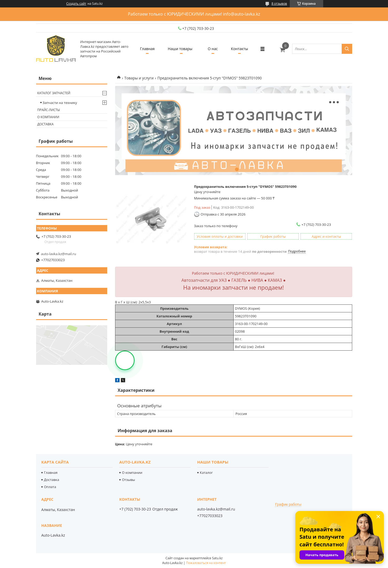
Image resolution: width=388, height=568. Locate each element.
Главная (147, 48)
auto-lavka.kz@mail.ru (58, 254)
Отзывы (128, 479)
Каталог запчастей (53, 93)
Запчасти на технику (60, 102)
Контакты (239, 48)
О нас (213, 48)
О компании (48, 117)
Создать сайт (76, 4)
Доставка (45, 124)
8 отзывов (279, 3)
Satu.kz (217, 558)
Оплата (50, 486)
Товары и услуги (139, 77)
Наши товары (180, 48)
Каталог (206, 472)
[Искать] (347, 49)
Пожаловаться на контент (206, 563)
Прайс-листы (48, 110)
